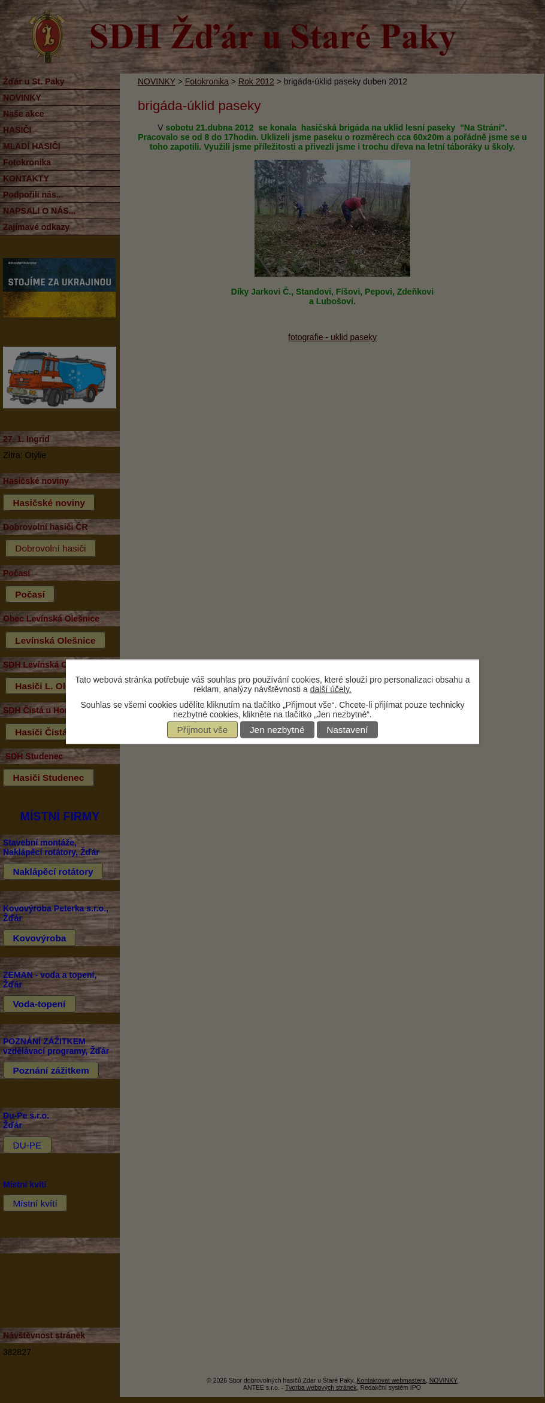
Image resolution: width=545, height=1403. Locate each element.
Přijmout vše (202, 730)
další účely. (331, 688)
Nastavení (347, 730)
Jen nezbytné (277, 730)
